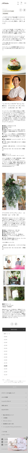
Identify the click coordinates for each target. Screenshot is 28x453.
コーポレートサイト (5, 434)
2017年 (5, 363)
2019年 (5, 357)
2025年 (5, 339)
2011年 (5, 374)
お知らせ (8, 379)
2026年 (5, 336)
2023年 (5, 345)
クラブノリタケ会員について (8, 393)
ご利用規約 (5, 417)
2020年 (5, 354)
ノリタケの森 (4, 431)
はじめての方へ (5, 409)
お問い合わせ (4, 405)
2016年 (5, 366)
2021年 (5, 351)
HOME (3, 379)
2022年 (5, 348)
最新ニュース (7, 333)
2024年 (5, 342)
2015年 (5, 369)
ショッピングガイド (6, 401)
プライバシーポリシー (7, 420)
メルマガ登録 (4, 397)
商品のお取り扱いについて (8, 415)
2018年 (5, 360)
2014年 (5, 371)
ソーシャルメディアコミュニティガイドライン (12, 426)
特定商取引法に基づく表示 (8, 423)
